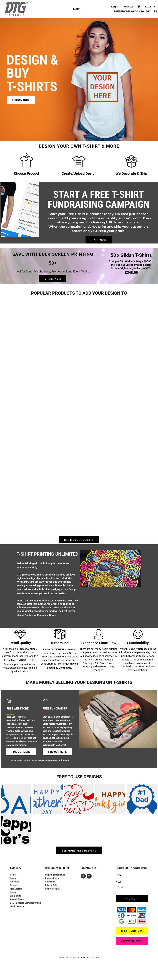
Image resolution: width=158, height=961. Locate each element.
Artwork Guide (17, 899)
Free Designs (16, 889)
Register (127, 6)
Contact (29, 615)
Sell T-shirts (15, 896)
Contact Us (65, 667)
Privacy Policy (52, 885)
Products (14, 881)
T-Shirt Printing (17, 906)
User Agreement (52, 889)
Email (118, 882)
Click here (64, 760)
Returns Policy (52, 878)
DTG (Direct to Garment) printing (35, 574)
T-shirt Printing (25, 563)
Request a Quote (46, 615)
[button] (139, 6)
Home (13, 875)
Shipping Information (55, 875)
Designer (14, 885)
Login (114, 6)
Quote (13, 892)
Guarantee (50, 881)
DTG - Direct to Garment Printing (25, 903)
